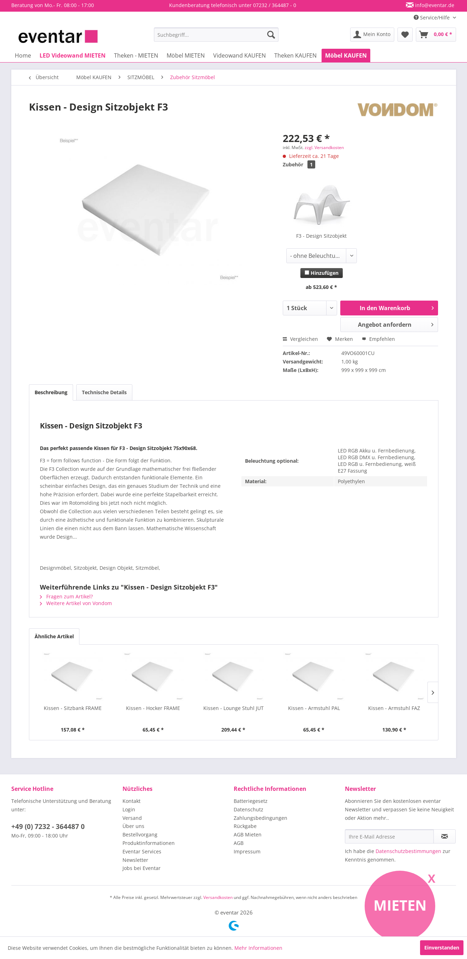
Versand (132, 818)
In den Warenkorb (397, 307)
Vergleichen (300, 339)
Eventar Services (141, 851)
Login (128, 809)
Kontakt (131, 801)
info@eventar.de (434, 5)
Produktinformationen (148, 843)
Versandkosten (218, 897)
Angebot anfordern (396, 323)
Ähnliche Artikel (54, 636)
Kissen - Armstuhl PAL (314, 708)
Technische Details (104, 392)
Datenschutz (248, 809)
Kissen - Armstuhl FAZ (394, 708)
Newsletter (135, 860)
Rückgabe (245, 826)
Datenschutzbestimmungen (408, 851)
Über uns (133, 826)
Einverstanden (441, 947)
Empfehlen (378, 339)
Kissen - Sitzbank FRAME (73, 708)
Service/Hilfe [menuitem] (432, 17)
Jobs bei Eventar (141, 868)
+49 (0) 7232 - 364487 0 (48, 826)
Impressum (247, 851)
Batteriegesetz (251, 801)
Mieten (400, 905)
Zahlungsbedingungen (260, 818)
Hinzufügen (322, 273)
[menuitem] (216, 35)
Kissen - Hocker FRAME (153, 708)
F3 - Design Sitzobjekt (321, 235)
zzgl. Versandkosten (324, 147)
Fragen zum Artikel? (66, 596)
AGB (239, 843)
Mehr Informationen (258, 948)
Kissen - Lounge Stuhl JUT (233, 708)
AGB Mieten (248, 834)
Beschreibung (51, 392)
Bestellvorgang (139, 834)
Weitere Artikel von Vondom (76, 603)
